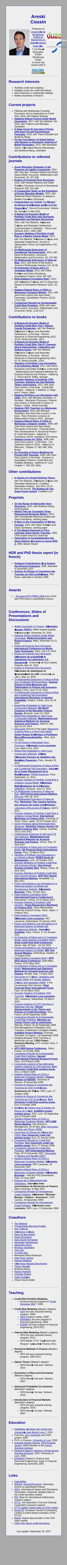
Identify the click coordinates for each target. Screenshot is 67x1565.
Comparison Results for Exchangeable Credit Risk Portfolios (35, 304)
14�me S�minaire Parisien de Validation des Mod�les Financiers (34, 757)
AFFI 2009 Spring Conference (30, 1048)
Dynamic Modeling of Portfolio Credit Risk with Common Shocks (35, 864)
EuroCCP (19, 1510)
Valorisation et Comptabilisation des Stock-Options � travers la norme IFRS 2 (36, 541)
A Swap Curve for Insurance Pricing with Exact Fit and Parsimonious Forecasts (33, 132)
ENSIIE (24, 1324)
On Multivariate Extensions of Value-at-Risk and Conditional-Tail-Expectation (36, 680)
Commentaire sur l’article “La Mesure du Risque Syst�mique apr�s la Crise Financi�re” (35, 205)
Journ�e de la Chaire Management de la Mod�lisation (36, 771)
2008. (44, 1127)
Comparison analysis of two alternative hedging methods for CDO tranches (34, 1065)
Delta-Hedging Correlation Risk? (32, 279)
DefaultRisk (20, 1481)
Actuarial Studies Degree (27, 1443)
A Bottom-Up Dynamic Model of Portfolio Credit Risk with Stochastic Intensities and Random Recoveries (34, 217)
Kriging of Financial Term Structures (34, 180)
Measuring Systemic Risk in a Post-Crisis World (36, 730)
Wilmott (18, 1484)
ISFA (22, 1311)
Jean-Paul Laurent (23, 1258)
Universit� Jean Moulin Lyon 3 (30, 1432)
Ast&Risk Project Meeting (28, 1033)
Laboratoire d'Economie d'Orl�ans (32, 808)
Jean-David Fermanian (26, 1240)
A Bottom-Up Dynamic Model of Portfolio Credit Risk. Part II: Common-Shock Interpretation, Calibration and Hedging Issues (35, 346)
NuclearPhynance (32, 1484)
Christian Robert (22, 1274)
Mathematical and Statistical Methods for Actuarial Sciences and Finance (35, 721)
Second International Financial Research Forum (36, 1057)
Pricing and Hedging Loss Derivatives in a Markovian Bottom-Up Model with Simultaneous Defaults (35, 886)
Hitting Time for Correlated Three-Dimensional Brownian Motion (32, 512)
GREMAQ (19, 789)
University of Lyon (42, 1440)
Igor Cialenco (21, 1229)
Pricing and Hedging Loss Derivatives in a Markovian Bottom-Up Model (35, 949)
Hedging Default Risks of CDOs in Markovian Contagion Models (32, 291)
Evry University (33, 1435)
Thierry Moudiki (22, 1266)
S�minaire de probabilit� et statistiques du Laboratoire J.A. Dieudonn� (31, 660)
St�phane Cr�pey (24, 1232)
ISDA (17, 1489)
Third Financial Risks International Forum (33, 986)
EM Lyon (18, 796)
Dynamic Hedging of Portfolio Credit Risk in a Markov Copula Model (34, 234)
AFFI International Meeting (39, 1151)
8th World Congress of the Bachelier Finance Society (33, 711)
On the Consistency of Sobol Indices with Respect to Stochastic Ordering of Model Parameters (35, 142)
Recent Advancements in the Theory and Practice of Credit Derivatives (32, 1009)
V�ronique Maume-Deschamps (30, 1263)
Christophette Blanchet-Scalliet (30, 1226)
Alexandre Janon (23, 1245)
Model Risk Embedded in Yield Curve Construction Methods (33, 706)
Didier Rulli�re (22, 1277)
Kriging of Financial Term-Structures (32, 646)
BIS (16, 1497)
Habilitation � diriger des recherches (33, 1429)
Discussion (19, 729)
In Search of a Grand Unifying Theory (34, 478)
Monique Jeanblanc (24, 1247)
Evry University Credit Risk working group (35, 1067)
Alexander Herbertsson (26, 1242)
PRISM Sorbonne (40, 774)
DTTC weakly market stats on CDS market (36, 1507)
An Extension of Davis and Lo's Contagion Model (31, 269)
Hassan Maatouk (23, 1260)
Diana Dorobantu (23, 1237)
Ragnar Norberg (22, 1271)
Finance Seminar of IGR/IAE (34, 1078)
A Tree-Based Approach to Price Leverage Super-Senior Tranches (32, 531)
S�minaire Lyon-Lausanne (41, 745)
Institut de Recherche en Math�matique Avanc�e (38, 41)
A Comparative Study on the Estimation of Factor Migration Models (36, 192)
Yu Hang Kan (21, 1253)
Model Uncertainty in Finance (29, 626)
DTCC (17, 1502)
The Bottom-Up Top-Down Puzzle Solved (34, 490)
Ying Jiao (19, 1250)
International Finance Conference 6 (33, 897)
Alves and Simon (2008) (30, 1129)
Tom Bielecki (20, 1223)
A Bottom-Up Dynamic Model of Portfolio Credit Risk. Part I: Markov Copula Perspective (33, 326)
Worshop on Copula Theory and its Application (33, 1021)
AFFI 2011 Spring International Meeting (35, 877)
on (15, 1129)
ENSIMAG (25, 1319)
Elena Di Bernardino (24, 1234)
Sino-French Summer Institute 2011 (32, 866)
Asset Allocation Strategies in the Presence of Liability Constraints (32, 168)
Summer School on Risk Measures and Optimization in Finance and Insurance (36, 685)
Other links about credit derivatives (32, 1523)
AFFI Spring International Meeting (38, 794)
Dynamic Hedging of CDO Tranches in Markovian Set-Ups (33, 1005)
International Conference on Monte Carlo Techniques (33, 649)
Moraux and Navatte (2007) (32, 1156)
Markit (17, 1518)
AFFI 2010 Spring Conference (34, 959)
